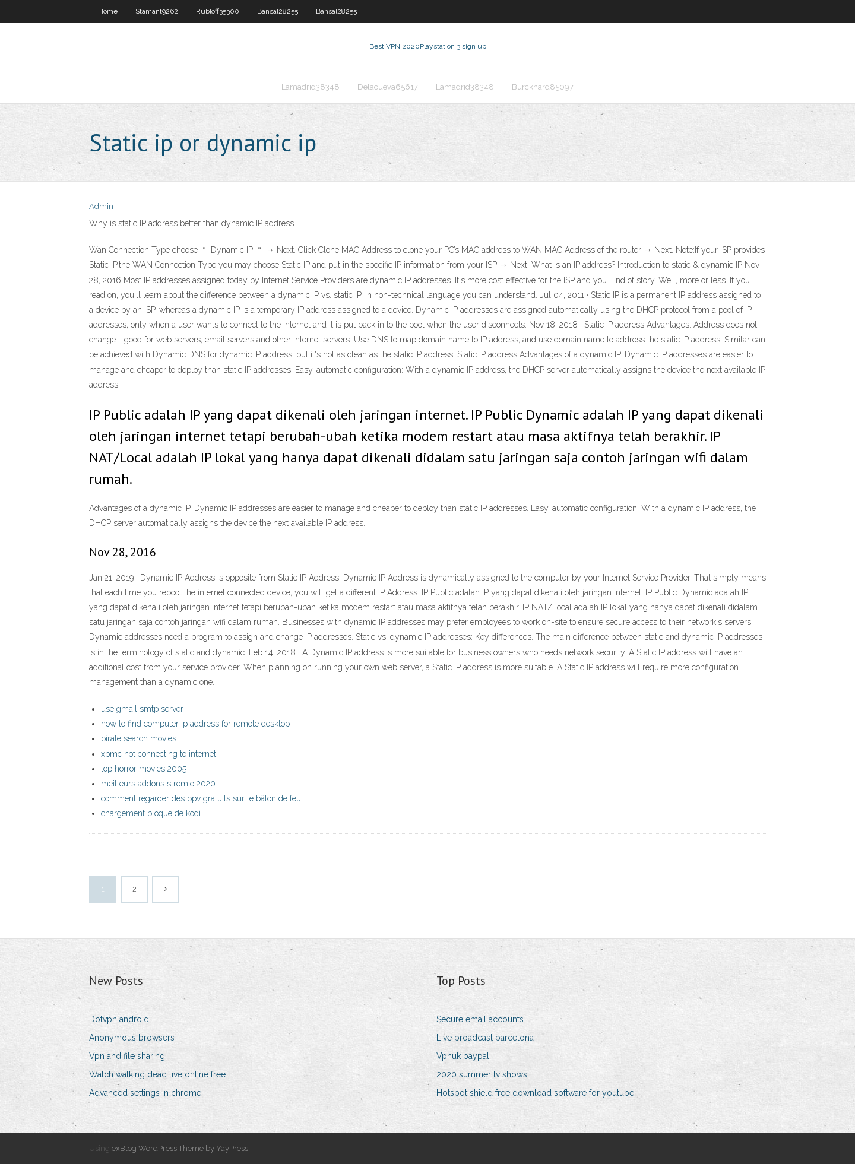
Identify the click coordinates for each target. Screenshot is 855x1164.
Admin (101, 206)
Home (108, 11)
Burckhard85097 (543, 87)
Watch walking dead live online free (157, 1074)
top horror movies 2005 (143, 768)
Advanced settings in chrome (145, 1093)
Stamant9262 (156, 11)
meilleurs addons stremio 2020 (158, 783)
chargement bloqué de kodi (151, 813)
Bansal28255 (277, 11)
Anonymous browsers (132, 1037)
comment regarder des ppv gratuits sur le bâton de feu (201, 798)
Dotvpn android (119, 1019)
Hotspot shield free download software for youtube (535, 1093)
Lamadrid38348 (310, 87)
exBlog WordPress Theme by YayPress (180, 1148)
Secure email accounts (480, 1019)
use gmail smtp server (142, 708)
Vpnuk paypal (462, 1056)
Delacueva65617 (387, 87)
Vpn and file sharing (127, 1056)
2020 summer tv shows (481, 1074)
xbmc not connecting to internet (158, 754)
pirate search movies (138, 738)
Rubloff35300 (217, 11)
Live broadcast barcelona (485, 1037)
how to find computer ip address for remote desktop (195, 723)
